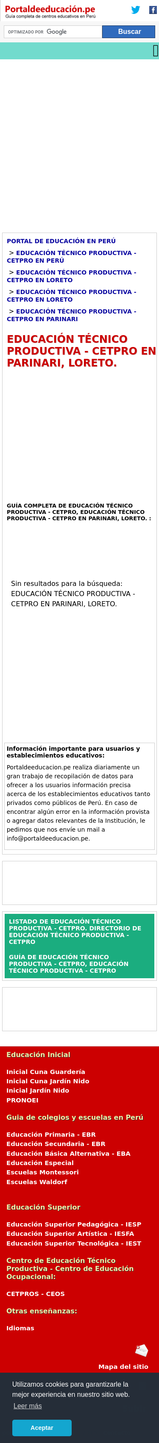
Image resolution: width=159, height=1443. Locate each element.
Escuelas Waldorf (36, 1182)
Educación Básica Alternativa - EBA (68, 1153)
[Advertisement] (79, 143)
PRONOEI (22, 1100)
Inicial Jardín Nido (37, 1090)
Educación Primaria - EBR (51, 1134)
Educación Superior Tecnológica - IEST (73, 1243)
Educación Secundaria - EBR (56, 1144)
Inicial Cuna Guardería (45, 1072)
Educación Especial (40, 1163)
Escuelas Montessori (42, 1172)
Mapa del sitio (123, 1367)
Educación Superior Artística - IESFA (70, 1234)
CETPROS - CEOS (35, 1294)
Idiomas (20, 1328)
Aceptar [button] (42, 1427)
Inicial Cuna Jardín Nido (47, 1081)
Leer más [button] (28, 1406)
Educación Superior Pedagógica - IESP (73, 1224)
